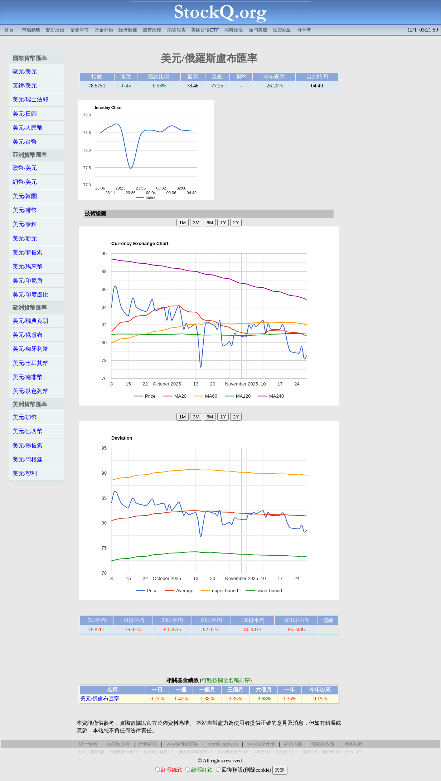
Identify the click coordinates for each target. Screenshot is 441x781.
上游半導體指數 (91, 752)
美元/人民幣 (28, 128)
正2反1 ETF (354, 752)
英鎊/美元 (25, 85)
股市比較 (152, 30)
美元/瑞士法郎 (30, 99)
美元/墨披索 (28, 445)
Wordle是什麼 (261, 744)
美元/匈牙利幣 (30, 349)
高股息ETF (284, 752)
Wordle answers (223, 744)
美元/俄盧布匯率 (99, 698)
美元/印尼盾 (28, 281)
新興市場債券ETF (233, 752)
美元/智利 (25, 473)
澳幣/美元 (25, 168)
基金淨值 (79, 30)
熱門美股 (258, 30)
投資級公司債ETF (159, 752)
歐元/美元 (25, 71)
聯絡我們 (353, 744)
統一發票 (88, 744)
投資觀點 (282, 30)
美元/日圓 (25, 114)
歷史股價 (55, 30)
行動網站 (148, 744)
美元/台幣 (25, 142)
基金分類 (103, 30)
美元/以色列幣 (30, 391)
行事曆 (304, 30)
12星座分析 (118, 744)
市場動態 (31, 30)
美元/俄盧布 (28, 335)
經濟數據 (127, 30)
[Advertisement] (280, 150)
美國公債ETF (205, 30)
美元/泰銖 (25, 224)
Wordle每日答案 (182, 744)
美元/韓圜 (25, 196)
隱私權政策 (323, 744)
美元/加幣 (25, 417)
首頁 (9, 30)
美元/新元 (25, 238)
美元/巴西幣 (28, 431)
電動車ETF (330, 752)
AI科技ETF (261, 752)
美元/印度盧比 (30, 295)
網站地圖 (293, 744)
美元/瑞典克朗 (30, 321)
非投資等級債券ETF (196, 752)
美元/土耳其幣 (30, 363)
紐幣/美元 (25, 182)
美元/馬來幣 (28, 266)
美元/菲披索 (28, 252)
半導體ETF (307, 752)
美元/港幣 (25, 210)
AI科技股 (233, 30)
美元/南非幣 (28, 377)
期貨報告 (176, 30)
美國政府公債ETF (124, 752)
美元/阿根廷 (28, 459)
